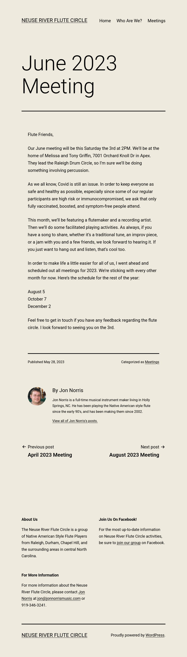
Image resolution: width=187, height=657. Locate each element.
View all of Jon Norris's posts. (75, 421)
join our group (129, 542)
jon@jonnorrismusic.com (59, 598)
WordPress (155, 635)
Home (105, 20)
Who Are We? (129, 20)
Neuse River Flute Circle (54, 20)
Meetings (156, 20)
